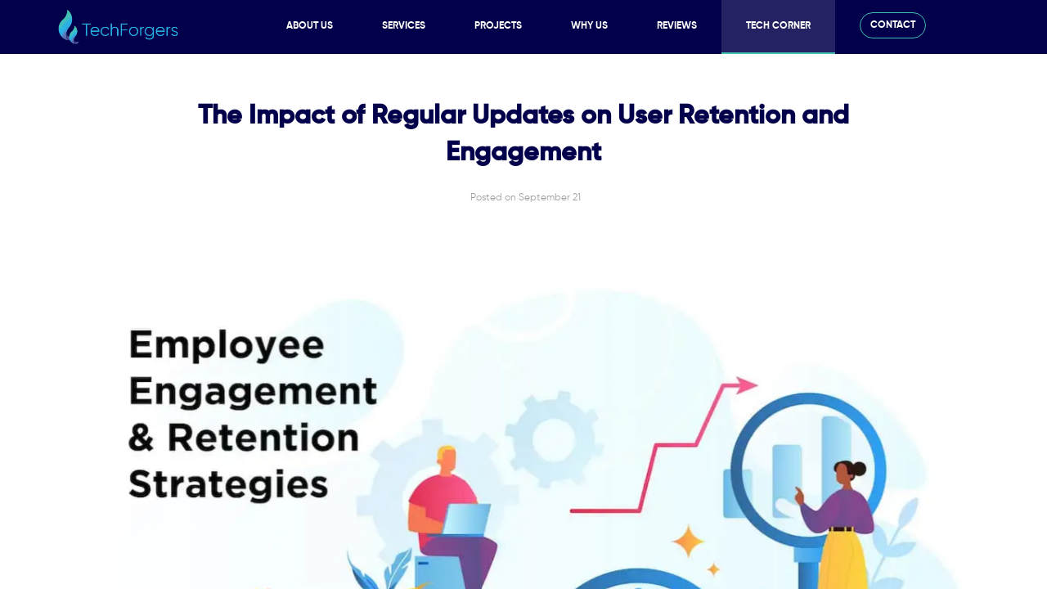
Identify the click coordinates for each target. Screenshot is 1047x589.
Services (403, 26)
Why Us (589, 26)
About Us (309, 26)
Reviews (677, 26)
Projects (498, 26)
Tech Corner (778, 26)
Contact (892, 25)
